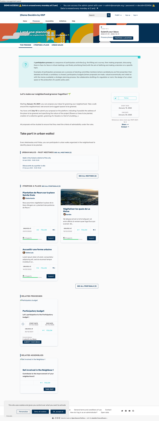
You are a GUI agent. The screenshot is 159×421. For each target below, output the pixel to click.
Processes (36, 21)
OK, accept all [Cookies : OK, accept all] (58, 412)
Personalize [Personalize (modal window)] (23, 412)
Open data (105, 412)
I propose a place (41, 45)
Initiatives (62, 21)
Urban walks (57, 45)
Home (25, 21)
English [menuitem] (117, 15)
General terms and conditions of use (88, 410)
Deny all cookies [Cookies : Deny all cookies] (40, 412)
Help (73, 21)
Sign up (127, 15)
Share (125, 124)
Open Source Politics (79, 418)
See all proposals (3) (51, 186)
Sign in (135, 15)
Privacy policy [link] (9, 416)
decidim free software (99, 418)
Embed (125, 127)
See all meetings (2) (63, 152)
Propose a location (123, 38)
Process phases (107, 37)
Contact (108, 410)
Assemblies (50, 21)
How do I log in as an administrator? (83, 412)
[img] (97, 8)
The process (25, 45)
